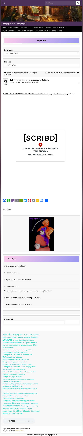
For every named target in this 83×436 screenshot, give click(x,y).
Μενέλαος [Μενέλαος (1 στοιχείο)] (35, 406)
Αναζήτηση (8, 319)
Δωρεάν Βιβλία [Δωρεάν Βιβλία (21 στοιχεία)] (30, 342)
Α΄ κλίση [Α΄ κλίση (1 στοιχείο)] (26, 334)
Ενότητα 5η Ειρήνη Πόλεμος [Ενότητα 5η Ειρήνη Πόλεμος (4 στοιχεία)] (12, 376)
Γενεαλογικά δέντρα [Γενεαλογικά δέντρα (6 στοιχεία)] (26, 340)
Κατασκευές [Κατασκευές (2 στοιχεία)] (34, 403)
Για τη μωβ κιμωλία (8, 24)
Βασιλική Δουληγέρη (61, 94)
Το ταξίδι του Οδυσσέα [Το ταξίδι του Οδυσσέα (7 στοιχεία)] (21, 411)
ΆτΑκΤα (60, 31)
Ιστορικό (7, 62)
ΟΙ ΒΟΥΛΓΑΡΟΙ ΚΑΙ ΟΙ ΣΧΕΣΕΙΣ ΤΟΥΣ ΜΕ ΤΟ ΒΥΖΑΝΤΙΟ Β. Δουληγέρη (27, 94)
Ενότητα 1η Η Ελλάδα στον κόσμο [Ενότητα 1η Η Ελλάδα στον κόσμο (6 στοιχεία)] (15, 352)
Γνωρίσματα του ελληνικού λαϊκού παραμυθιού (60, 73)
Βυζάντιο (8, 209)
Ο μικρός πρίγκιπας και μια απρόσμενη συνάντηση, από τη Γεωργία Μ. (28, 291)
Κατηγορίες (9, 50)
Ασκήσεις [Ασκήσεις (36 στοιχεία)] (34, 334)
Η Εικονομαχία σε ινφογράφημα (15, 266)
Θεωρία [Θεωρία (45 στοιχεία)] (16, 403)
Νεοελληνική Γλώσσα (37, 27)
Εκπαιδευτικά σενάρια (59, 27)
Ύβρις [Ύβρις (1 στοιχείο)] (21, 334)
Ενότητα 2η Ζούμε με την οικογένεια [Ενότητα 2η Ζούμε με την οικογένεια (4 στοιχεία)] (15, 362)
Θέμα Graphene (19, 430)
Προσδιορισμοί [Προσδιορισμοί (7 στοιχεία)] (26, 408)
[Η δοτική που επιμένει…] (41, 270)
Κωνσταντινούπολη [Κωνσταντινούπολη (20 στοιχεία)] (11, 406)
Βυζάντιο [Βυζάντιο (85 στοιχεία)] (7, 340)
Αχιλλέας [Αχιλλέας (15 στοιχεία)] (34, 337)
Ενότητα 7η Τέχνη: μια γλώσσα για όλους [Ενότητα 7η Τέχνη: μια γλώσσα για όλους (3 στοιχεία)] (16, 396)
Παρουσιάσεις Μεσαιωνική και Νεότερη (27, 82)
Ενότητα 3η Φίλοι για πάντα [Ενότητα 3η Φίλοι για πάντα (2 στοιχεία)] (11, 372)
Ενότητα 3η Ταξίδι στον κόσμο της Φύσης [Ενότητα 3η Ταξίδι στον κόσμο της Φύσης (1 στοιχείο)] (14, 369)
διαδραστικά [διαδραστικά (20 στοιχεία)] (17, 413)
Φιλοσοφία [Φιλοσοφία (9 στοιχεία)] (35, 411)
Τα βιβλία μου (21, 24)
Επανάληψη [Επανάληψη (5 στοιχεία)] (7, 403)
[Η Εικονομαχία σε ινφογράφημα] (41, 264)
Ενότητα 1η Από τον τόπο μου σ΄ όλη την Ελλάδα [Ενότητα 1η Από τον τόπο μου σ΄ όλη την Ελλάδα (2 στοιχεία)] (17, 350)
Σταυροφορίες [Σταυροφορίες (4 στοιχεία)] (7, 411)
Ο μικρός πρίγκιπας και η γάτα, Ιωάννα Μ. (18, 304)
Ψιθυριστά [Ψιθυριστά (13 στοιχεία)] (7, 413)
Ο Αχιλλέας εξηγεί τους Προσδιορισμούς (17, 279)
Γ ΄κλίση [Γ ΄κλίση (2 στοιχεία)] (15, 340)
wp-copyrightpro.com (49, 435)
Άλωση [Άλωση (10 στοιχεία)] (16, 335)
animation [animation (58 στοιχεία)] (7, 334)
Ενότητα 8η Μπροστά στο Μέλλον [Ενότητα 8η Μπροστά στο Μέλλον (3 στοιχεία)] (13, 398)
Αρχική (4, 27)
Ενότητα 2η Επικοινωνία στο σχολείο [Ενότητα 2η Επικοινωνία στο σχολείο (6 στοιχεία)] (16, 359)
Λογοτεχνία (24, 27)
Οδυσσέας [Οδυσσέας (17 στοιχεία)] (14, 408)
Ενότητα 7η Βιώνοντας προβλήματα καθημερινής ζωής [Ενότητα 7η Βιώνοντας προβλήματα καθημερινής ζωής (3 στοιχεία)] (20, 393)
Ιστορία (48, 27)
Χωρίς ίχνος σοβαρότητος (26, 31)
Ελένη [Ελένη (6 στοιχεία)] (35, 345)
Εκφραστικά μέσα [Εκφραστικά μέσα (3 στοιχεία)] (26, 345)
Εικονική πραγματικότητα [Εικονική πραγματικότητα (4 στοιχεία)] (11, 345)
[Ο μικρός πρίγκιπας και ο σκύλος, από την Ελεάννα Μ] (41, 295)
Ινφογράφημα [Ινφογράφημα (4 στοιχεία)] (25, 403)
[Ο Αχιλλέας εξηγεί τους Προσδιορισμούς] (41, 277)
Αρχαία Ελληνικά (13, 27)
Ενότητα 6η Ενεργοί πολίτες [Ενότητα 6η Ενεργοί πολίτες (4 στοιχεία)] (12, 381)
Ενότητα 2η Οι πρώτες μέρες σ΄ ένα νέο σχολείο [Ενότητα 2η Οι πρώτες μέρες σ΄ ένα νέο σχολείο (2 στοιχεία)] (17, 364)
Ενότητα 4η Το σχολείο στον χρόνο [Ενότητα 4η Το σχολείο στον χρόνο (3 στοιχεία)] (14, 374)
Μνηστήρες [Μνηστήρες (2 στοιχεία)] (6, 408)
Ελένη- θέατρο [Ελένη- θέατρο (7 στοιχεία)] (8, 347)
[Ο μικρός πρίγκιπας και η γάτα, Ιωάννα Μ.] (41, 302)
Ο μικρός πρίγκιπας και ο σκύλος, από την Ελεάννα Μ (22, 298)
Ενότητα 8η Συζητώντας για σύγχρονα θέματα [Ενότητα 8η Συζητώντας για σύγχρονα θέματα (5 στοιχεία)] (18, 401)
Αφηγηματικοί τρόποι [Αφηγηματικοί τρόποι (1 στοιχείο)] (24, 337)
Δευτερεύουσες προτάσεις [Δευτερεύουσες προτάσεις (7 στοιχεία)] (12, 343)
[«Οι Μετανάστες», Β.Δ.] (41, 284)
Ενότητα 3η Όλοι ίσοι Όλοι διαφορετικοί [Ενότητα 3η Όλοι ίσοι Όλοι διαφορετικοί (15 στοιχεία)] (19, 367)
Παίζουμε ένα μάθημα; (9, 31)
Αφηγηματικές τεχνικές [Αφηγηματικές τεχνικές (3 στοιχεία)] (10, 337)
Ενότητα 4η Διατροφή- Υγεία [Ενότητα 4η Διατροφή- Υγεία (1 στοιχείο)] (28, 371)
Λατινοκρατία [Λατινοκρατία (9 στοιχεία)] (26, 406)
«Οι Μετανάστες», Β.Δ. (11, 286)
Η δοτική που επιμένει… (12, 273)
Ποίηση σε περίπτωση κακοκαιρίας (46, 31)
